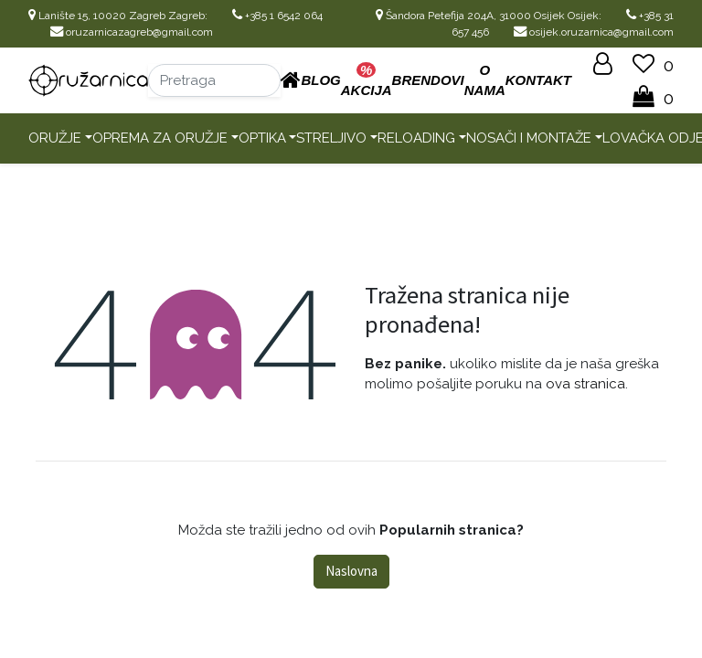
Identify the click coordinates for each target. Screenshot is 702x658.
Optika (262, 138)
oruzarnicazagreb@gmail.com (131, 32)
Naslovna (351, 570)
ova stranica (585, 384)
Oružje (54, 138)
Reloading (416, 138)
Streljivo (331, 138)
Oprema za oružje (160, 138)
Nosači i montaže (528, 138)
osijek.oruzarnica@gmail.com (594, 32)
